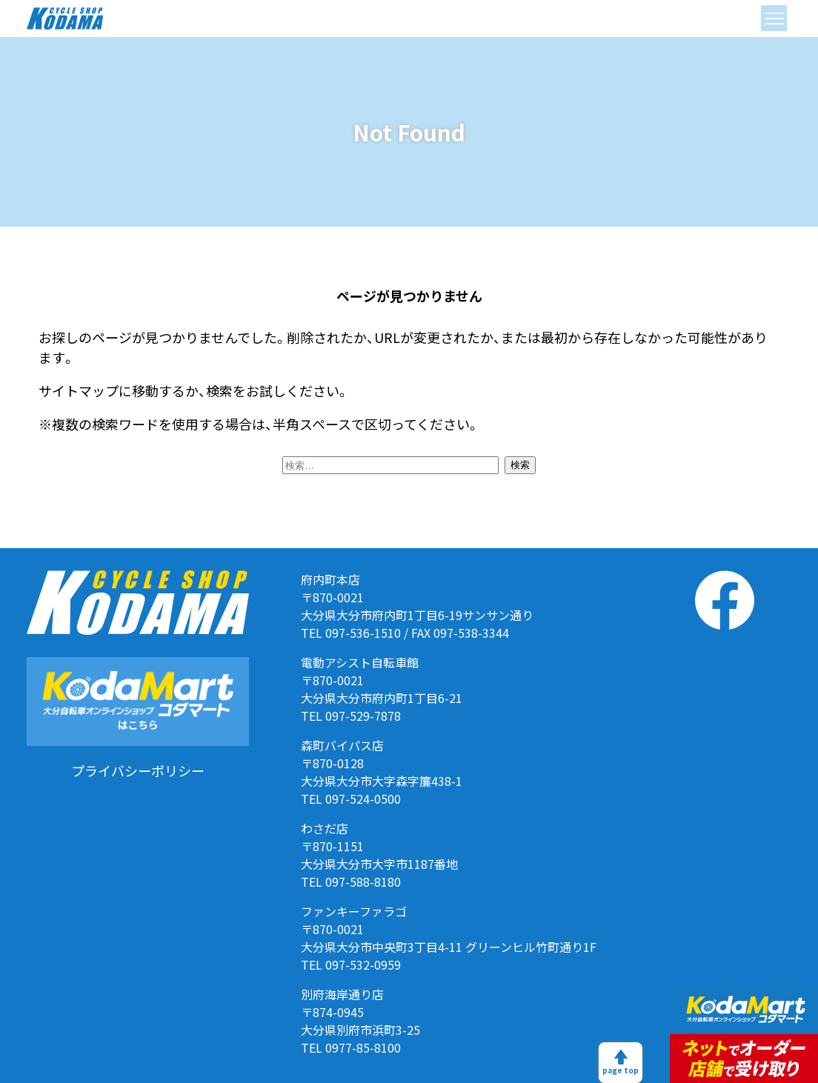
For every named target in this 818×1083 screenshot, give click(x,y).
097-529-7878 (363, 715)
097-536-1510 (363, 633)
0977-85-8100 (363, 1047)
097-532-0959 (363, 964)
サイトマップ (79, 390)
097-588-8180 (363, 881)
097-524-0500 (363, 798)
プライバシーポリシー (137, 770)
